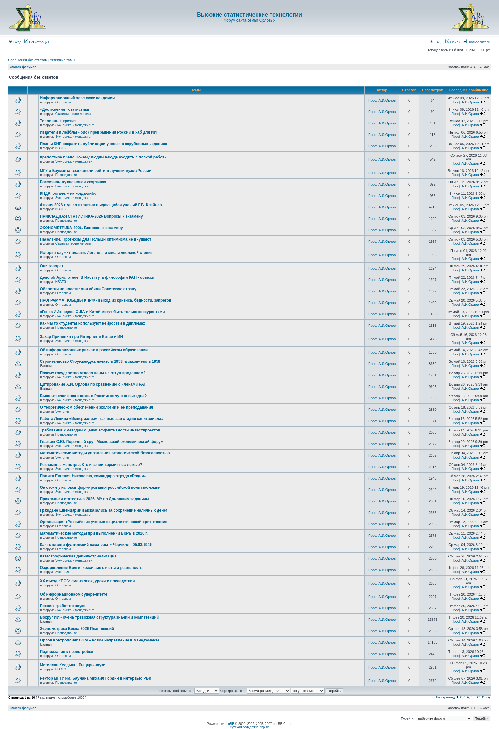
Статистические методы (73, 114)
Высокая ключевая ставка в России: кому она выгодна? (93, 396)
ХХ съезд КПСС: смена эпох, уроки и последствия (87, 581)
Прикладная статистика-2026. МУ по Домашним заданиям (94, 499)
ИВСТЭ (60, 148)
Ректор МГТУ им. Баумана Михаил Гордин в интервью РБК (95, 678)
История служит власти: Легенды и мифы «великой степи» (96, 252)
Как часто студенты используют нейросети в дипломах (92, 323)
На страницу (446, 697)
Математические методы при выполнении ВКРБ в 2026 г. (94, 533)
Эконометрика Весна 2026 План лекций (77, 629)
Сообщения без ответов (27, 60)
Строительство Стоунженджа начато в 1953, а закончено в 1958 (100, 361)
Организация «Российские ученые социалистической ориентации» (103, 522)
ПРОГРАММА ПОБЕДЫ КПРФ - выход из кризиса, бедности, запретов (105, 300)
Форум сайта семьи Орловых (249, 20)
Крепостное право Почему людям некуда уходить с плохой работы (103, 157)
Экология (62, 411)
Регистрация (36, 42)
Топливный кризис (57, 121)
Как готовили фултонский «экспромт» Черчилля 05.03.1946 (96, 545)
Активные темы (62, 60)
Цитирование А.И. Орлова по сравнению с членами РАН (93, 384)
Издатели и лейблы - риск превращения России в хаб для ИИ (98, 132)
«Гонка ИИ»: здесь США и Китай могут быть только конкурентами (102, 312)
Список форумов (23, 67)
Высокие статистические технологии (249, 14)
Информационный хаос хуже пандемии (77, 98)
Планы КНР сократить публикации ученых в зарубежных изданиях (103, 144)
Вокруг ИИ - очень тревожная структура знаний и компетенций (99, 617)
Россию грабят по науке (62, 606)
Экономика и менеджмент (74, 125)
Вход (15, 42)
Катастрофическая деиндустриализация (78, 556)
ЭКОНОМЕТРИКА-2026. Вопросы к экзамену (81, 228)
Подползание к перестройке (66, 651)
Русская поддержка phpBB (249, 727)
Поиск (452, 42)
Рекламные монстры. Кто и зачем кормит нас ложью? (91, 464)
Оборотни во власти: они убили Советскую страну (88, 289)
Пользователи (476, 42)
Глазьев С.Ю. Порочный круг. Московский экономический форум (101, 441)
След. (486, 697)
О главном (63, 102)
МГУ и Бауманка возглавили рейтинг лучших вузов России (95, 170)
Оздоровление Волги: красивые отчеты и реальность (91, 567)
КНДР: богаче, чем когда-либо (68, 193)
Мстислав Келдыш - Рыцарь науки (72, 665)
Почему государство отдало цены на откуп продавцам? (92, 373)
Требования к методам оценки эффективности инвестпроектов (100, 430)
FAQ (435, 42)
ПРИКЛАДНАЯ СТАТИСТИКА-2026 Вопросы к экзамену (91, 216)
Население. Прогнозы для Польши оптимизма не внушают (95, 239)
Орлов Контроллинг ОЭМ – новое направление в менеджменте (99, 640)
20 (478, 697)
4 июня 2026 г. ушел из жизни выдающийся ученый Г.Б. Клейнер (101, 205)
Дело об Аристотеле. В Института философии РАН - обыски (97, 277)
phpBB (229, 723)
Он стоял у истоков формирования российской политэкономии (100, 487)
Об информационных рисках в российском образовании (94, 350)
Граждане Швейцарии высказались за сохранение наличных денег (103, 510)
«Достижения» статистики (64, 109)
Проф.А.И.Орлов (382, 100)
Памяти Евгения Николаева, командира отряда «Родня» (93, 476)
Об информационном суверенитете (73, 594)
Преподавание (66, 175)
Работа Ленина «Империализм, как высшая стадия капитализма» (101, 419)
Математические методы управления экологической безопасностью (105, 453)
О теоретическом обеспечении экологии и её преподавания (96, 407)
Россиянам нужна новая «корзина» (73, 182)
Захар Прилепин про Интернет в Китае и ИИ (81, 336)
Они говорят (51, 266)
